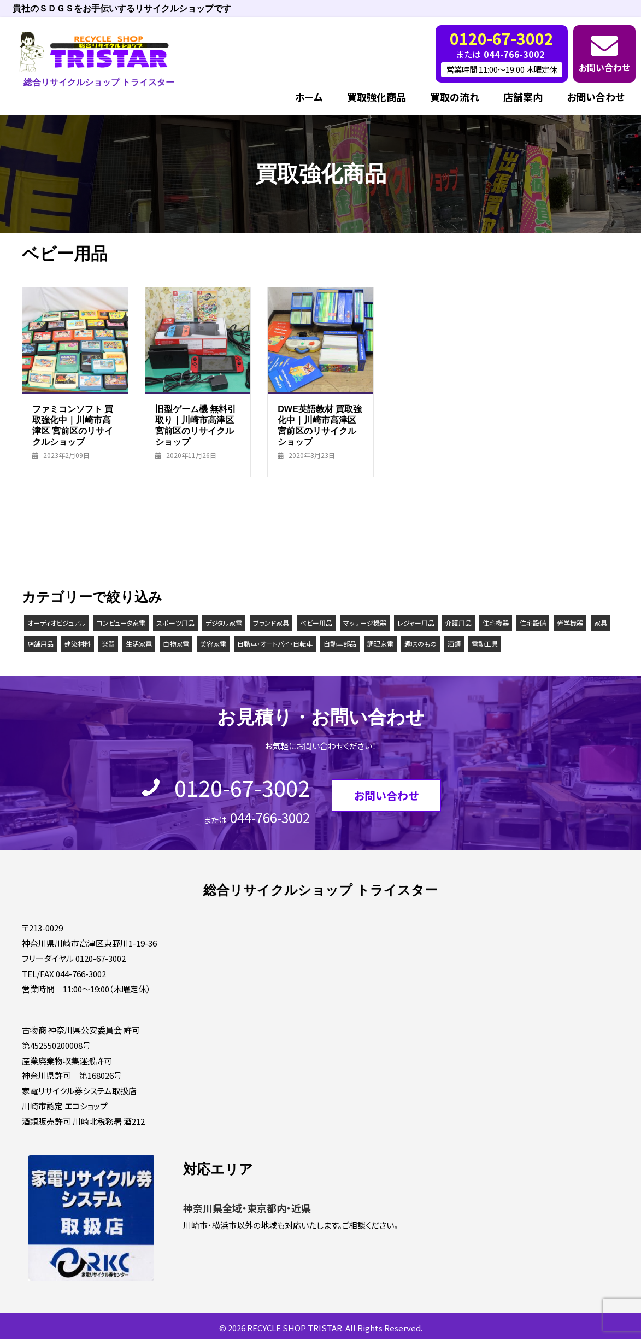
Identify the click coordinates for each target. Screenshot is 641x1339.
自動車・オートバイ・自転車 (275, 642)
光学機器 (570, 621)
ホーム (309, 96)
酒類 (454, 642)
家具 (600, 621)
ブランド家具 (271, 621)
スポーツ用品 (175, 621)
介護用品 (458, 621)
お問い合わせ (604, 65)
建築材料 (77, 642)
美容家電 (213, 642)
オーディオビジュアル (56, 621)
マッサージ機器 (364, 621)
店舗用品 (40, 642)
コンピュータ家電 (121, 621)
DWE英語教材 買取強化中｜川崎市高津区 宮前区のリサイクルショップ (320, 424)
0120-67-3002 (242, 786)
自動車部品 (340, 642)
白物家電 (176, 642)
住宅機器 (496, 621)
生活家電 (139, 642)
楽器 (108, 642)
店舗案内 (523, 96)
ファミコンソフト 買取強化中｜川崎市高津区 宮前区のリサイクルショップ (73, 424)
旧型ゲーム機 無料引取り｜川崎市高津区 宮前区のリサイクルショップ (196, 424)
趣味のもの (420, 642)
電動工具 (485, 642)
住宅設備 (533, 621)
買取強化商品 (376, 96)
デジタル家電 (223, 621)
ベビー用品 (316, 621)
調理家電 (380, 642)
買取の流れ (454, 96)
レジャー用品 (415, 621)
